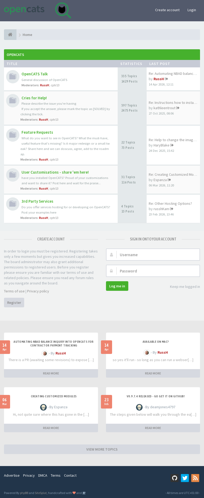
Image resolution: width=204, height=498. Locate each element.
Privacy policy (38, 291)
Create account (167, 9)
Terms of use (14, 291)
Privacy (29, 475)
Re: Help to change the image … (174, 139)
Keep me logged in (182, 287)
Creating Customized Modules (54, 396)
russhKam (161, 208)
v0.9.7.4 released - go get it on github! (156, 396)
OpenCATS (15, 54)
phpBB (24, 493)
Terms (56, 475)
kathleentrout (164, 107)
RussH (44, 85)
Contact (70, 475)
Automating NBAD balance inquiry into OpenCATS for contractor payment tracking (54, 343)
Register (14, 302)
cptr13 (55, 85)
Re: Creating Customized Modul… (175, 174)
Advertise (12, 475)
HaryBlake (161, 145)
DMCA (42, 475)
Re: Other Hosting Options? (170, 203)
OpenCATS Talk (35, 73)
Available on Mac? (156, 342)
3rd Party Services (37, 201)
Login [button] (192, 9)
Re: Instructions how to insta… (173, 102)
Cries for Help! (34, 97)
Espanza (160, 179)
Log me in (117, 286)
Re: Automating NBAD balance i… (175, 73)
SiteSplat (41, 493)
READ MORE (51, 373)
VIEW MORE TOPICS (102, 449)
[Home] (10, 34)
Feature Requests (37, 132)
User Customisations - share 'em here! (55, 172)
